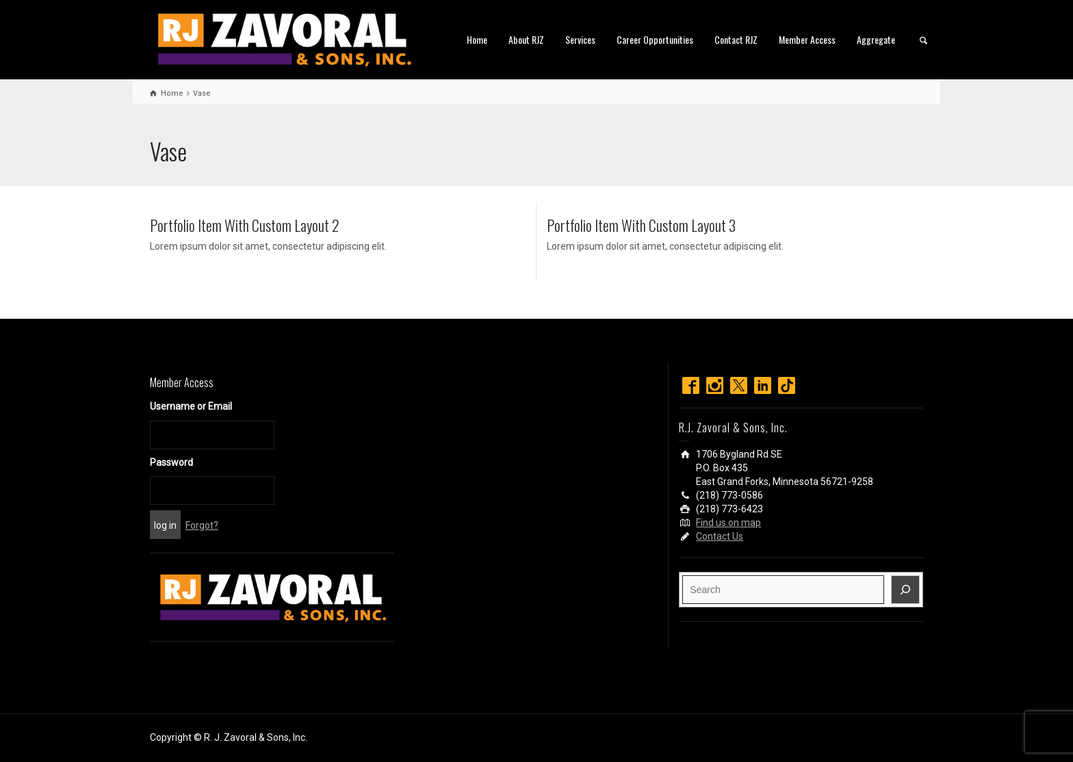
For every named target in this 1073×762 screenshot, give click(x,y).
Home (477, 39)
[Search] (905, 589)
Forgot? (201, 525)
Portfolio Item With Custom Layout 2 (244, 225)
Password (171, 462)
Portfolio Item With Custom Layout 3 (641, 225)
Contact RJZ (736, 39)
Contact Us (719, 536)
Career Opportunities (655, 39)
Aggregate (876, 39)
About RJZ (526, 39)
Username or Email (191, 406)
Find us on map (728, 522)
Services (580, 39)
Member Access (807, 39)
